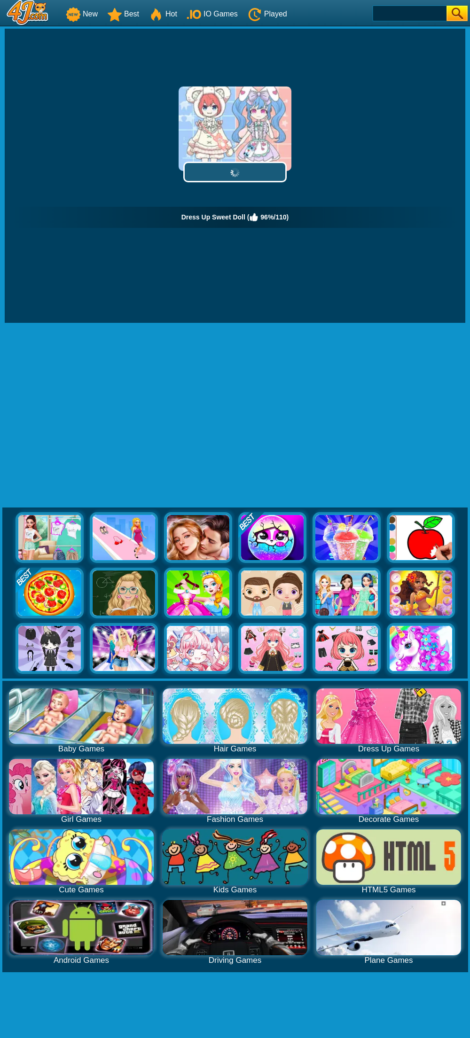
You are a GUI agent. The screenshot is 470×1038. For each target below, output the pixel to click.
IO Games (212, 14)
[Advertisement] (88, 416)
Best (123, 14)
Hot (163, 14)
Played (267, 14)
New (82, 14)
